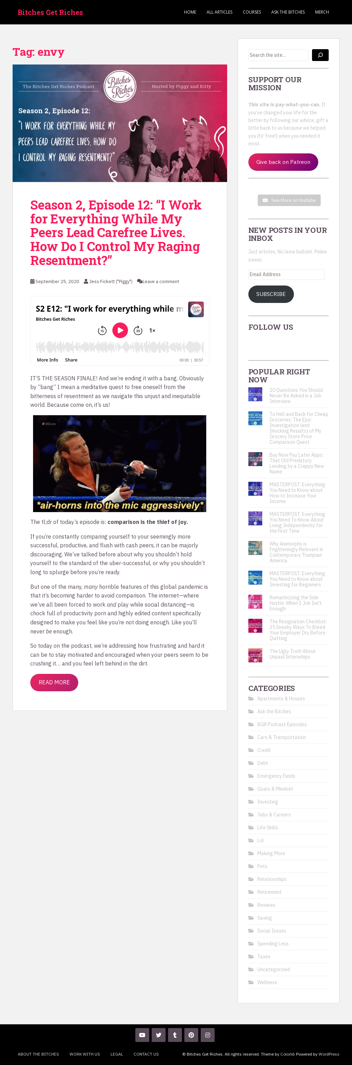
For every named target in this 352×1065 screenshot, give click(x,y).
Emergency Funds (276, 776)
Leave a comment (161, 281)
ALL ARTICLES (219, 12)
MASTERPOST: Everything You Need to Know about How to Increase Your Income (297, 492)
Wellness (267, 982)
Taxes (264, 956)
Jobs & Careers (274, 815)
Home (190, 12)
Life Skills (267, 827)
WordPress (329, 1054)
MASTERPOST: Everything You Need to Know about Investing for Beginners (297, 579)
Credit (264, 750)
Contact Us (146, 1054)
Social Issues (271, 931)
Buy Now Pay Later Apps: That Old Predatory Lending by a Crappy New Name (297, 463)
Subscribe (271, 293)
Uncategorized (273, 969)
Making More (271, 853)
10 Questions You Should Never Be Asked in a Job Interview (296, 395)
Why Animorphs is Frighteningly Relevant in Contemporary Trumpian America (296, 552)
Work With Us (85, 1054)
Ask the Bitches (288, 12)
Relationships (272, 879)
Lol (260, 840)
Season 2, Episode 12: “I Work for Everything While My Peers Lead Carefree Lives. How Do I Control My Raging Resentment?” (116, 232)
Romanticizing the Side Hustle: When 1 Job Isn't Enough (296, 603)
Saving (264, 918)
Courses (252, 12)
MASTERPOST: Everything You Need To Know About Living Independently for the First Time (297, 522)
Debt (262, 763)
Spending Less (273, 944)
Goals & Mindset (275, 789)
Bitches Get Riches (50, 12)
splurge (59, 572)
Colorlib (287, 1054)
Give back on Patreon (283, 161)
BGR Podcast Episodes (282, 724)
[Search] (320, 55)
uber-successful (129, 563)
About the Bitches (38, 1054)
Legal (117, 1054)
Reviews (266, 905)
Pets (262, 866)
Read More (54, 682)
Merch (322, 12)
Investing (267, 802)
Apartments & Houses (281, 698)
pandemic (190, 586)
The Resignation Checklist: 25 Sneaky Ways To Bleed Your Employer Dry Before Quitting (298, 629)
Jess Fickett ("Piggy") (111, 281)
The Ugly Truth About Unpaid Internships (293, 654)
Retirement (269, 892)
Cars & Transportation (281, 737)
